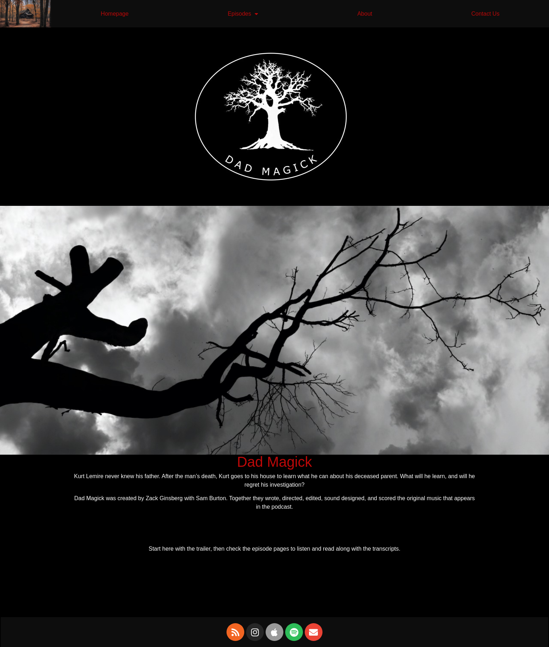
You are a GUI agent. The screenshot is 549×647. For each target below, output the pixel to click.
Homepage (114, 14)
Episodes (243, 13)
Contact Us (485, 14)
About (364, 14)
